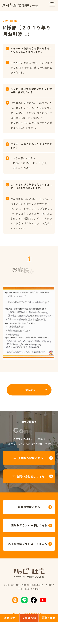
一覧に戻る (29, 389)
